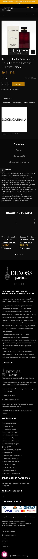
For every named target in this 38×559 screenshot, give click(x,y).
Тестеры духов (16, 103)
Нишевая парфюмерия (10, 444)
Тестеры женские (29, 103)
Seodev (32, 517)
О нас (4, 538)
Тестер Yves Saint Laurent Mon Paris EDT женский (27, 239)
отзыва (4, 413)
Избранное (27, 7)
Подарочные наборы (9, 432)
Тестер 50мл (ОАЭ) (9, 429)
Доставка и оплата (19, 162)
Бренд (19, 150)
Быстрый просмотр (16, 223)
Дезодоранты (7, 447)
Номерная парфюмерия (11, 473)
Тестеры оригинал (9, 464)
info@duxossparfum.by (10, 400)
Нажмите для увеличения (33, 52)
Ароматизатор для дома (11, 450)
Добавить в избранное (11, 89)
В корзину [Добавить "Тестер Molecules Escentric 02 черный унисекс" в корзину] (8, 248)
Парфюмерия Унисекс (10, 435)
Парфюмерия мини (9, 423)
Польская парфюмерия (10, 458)
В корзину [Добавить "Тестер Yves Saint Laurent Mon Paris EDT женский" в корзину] (26, 248)
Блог (3, 544)
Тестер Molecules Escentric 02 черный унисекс (9, 239)
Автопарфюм (7, 453)
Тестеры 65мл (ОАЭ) (9, 467)
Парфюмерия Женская (10, 441)
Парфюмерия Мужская (10, 438)
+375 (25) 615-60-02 (8, 395)
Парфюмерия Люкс (9, 470)
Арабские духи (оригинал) (12, 456)
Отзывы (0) (19, 156)
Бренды (4, 541)
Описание (19, 144)
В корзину (18, 84)
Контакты (5, 547)
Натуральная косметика (11, 461)
